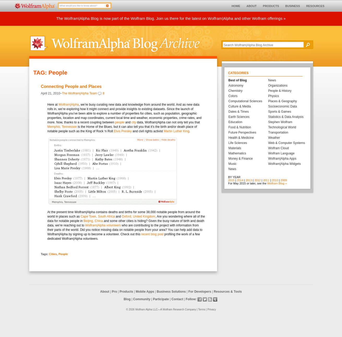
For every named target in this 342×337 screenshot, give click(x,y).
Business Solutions (171, 291)
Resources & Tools (228, 291)
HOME (236, 6)
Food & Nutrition (240, 127)
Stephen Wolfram (280, 122)
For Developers (199, 291)
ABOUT (252, 6)
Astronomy (236, 85)
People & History (279, 91)
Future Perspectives (242, 132)
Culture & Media (240, 106)
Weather (274, 138)
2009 (283, 180)
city (133, 122)
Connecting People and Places (71, 86)
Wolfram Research (173, 309)
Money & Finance (241, 158)
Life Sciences (238, 143)
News (232, 169)
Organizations (277, 85)
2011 (266, 180)
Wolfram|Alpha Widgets (284, 164)
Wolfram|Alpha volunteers (103, 225)
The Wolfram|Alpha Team (79, 93)
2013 (248, 180)
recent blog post (152, 234)
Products (126, 291)
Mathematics (237, 153)
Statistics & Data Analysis (285, 117)
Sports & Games (279, 111)
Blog (127, 299)
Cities (53, 254)
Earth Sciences (239, 117)
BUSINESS (292, 6)
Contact (177, 299)
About (104, 291)
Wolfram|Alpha (68, 104)
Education (235, 122)
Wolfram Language (281, 153)
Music (233, 164)
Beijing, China (93, 221)
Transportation (278, 132)
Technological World (282, 127)
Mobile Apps (145, 291)
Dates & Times (239, 111)
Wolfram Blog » (277, 183)
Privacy (211, 309)
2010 (275, 180)
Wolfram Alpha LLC (146, 309)
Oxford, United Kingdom (138, 216)
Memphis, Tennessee (62, 127)
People (63, 254)
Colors (233, 96)
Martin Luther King (176, 131)
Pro (114, 291)
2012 (257, 180)
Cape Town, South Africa (98, 216)
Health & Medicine (241, 138)
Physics (273, 96)
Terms (201, 309)
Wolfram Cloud (278, 148)
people (119, 122)
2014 (240, 180)
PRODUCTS (271, 6)
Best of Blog (238, 80)
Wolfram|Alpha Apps (282, 158)
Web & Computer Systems (286, 143)
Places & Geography (282, 101)
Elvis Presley (123, 131)
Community (141, 299)
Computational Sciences (245, 101)
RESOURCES (315, 6)
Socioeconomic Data (282, 106)
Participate (161, 299)
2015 (231, 180)
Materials (235, 148)
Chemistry (236, 91)
